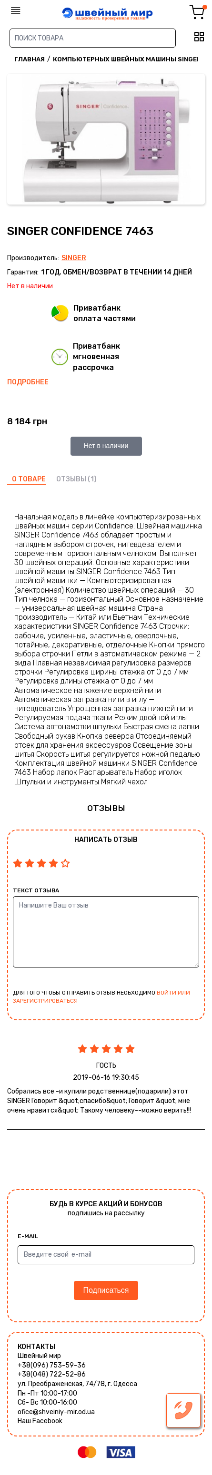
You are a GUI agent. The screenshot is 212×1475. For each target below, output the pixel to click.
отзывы (71, 479)
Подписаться (106, 1290)
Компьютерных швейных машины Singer (127, 59)
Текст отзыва (36, 890)
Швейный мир (39, 1356)
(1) (92, 479)
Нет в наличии (106, 445)
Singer (73, 258)
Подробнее (28, 382)
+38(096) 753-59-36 (52, 1365)
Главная (29, 59)
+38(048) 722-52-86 (52, 1374)
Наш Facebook (40, 1421)
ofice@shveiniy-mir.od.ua (56, 1412)
